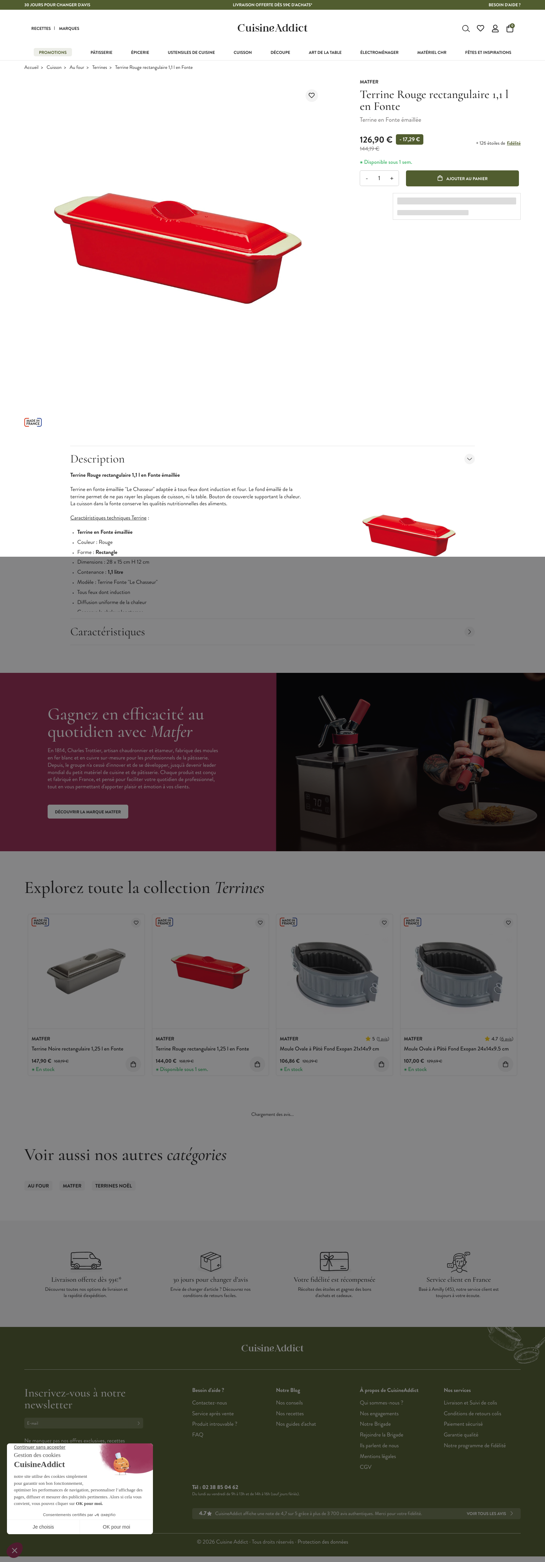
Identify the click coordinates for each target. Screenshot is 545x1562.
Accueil (31, 67)
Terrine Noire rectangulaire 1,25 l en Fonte (77, 1049)
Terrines (99, 67)
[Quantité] (379, 178)
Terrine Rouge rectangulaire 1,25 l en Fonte (202, 1049)
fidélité (514, 143)
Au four (77, 67)
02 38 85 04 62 (220, 1487)
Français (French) (50, 1492)
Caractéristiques (272, 632)
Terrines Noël (113, 1186)
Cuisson (54, 67)
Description (272, 459)
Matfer (72, 1186)
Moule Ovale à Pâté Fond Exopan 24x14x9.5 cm (456, 1049)
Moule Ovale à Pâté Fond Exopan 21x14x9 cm (329, 1049)
